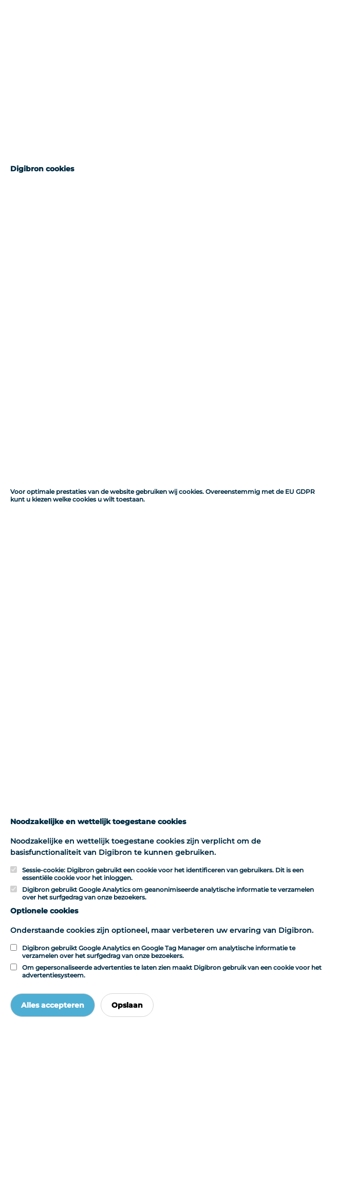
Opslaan (127, 1005)
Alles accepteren (52, 1005)
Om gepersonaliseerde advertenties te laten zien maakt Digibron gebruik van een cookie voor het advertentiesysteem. (172, 971)
